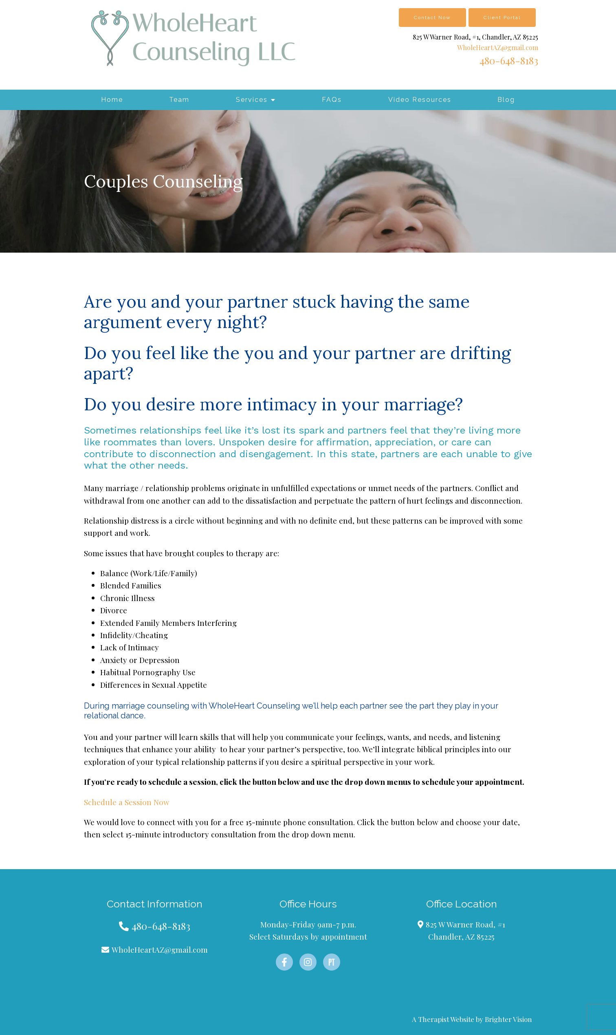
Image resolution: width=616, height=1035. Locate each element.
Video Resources (419, 100)
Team (179, 100)
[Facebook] (284, 962)
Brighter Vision (508, 1019)
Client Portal (502, 17)
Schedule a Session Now (126, 802)
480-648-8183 (509, 60)
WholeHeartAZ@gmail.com (497, 47)
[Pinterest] (331, 962)
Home (112, 100)
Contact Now (432, 17)
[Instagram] (308, 962)
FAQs (332, 100)
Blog (506, 100)
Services (252, 100)
